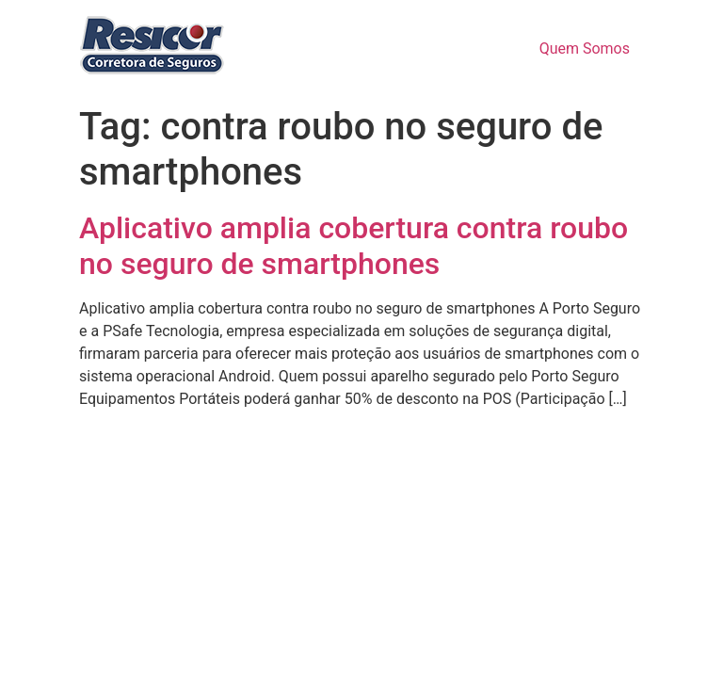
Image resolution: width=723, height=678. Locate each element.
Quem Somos (584, 48)
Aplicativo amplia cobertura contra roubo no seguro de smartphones (353, 246)
